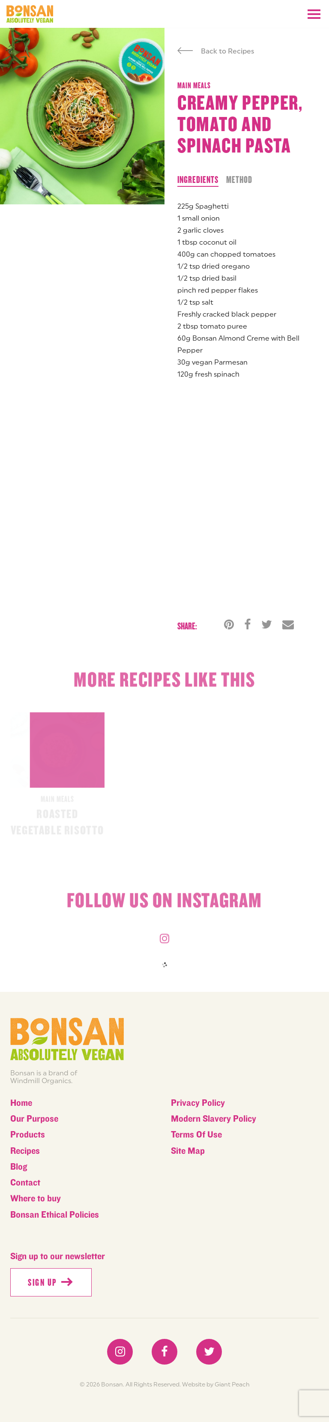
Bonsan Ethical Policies (54, 1214)
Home (21, 1103)
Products (27, 1134)
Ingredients (197, 179)
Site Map (188, 1151)
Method (239, 179)
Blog (18, 1167)
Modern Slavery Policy (213, 1119)
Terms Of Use (196, 1134)
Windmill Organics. (41, 1080)
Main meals (194, 85)
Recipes (25, 1151)
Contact (25, 1182)
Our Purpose (34, 1119)
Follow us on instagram (164, 903)
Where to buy (35, 1198)
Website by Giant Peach (216, 1384)
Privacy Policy (198, 1103)
